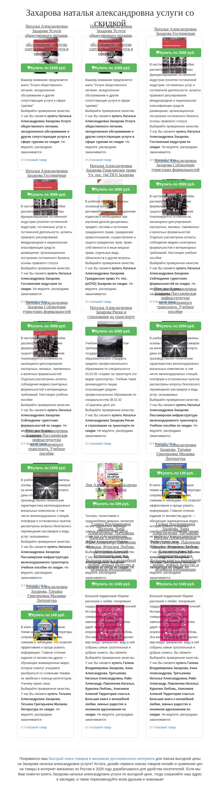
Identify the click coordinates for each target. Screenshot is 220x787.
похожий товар (36, 160)
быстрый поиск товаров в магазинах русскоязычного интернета (102, 759)
